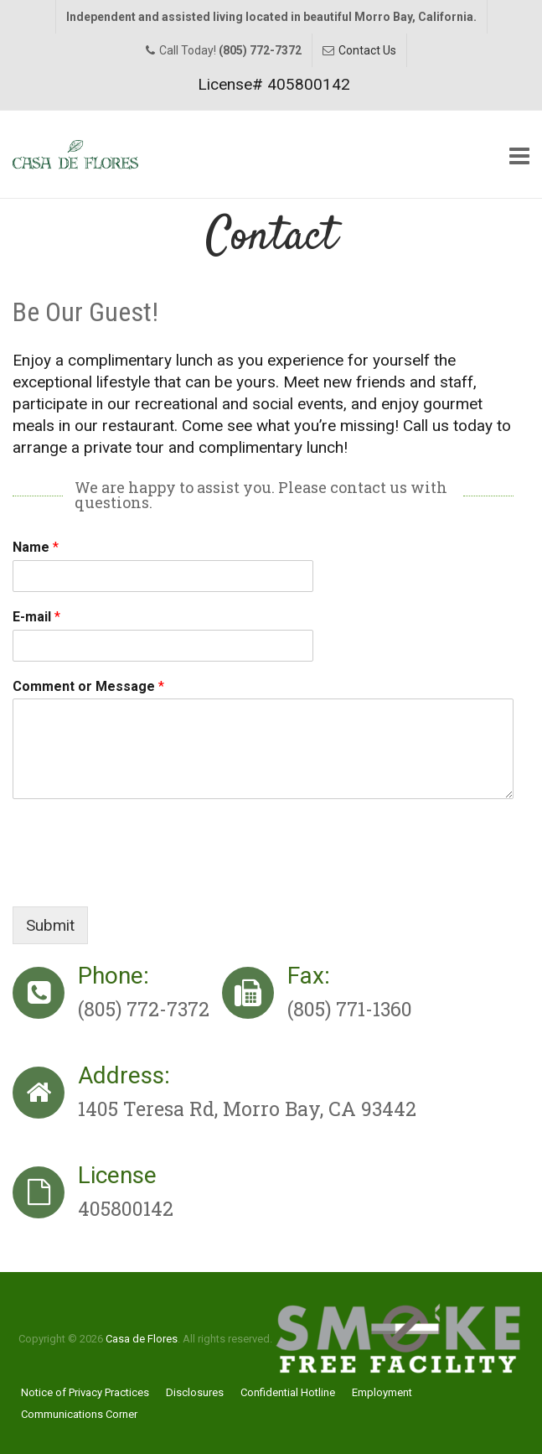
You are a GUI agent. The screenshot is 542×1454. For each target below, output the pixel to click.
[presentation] (140, 879)
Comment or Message (88, 686)
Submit (50, 925)
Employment (382, 1392)
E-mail (36, 617)
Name (36, 547)
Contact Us (367, 50)
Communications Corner (79, 1414)
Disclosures (195, 1392)
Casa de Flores (142, 1338)
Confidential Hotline (287, 1392)
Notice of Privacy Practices (85, 1392)
